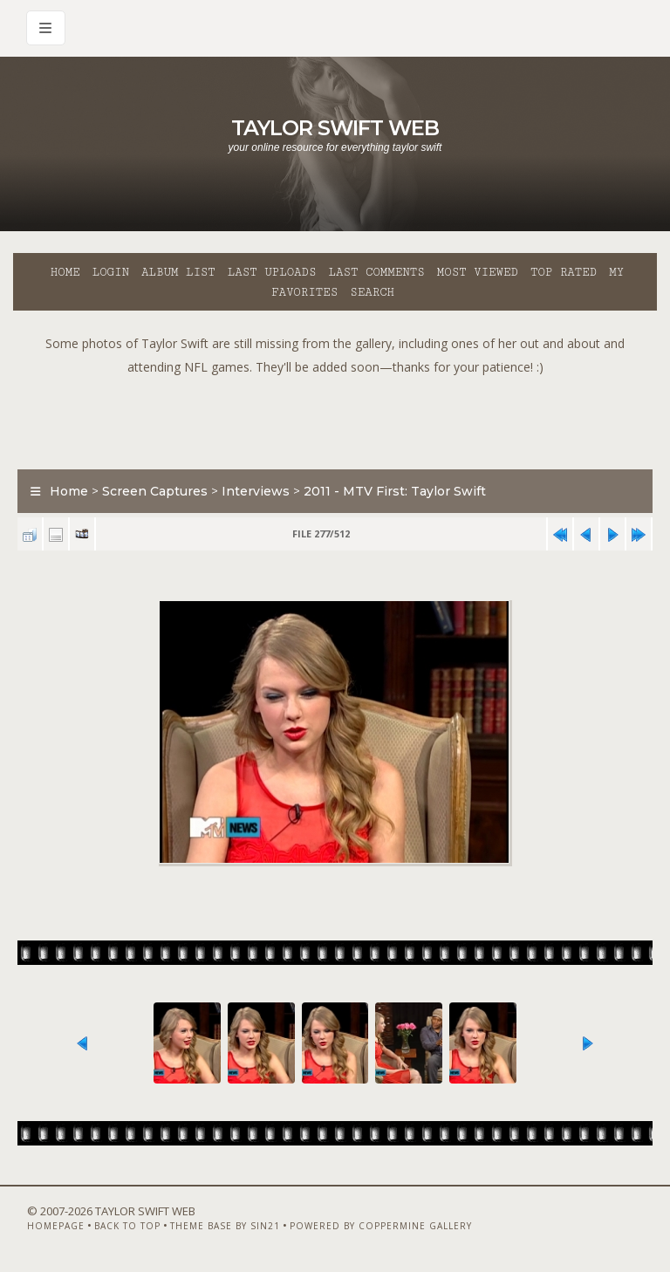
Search (372, 292)
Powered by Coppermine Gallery (381, 1226)
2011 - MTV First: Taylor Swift (395, 491)
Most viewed (477, 272)
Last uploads (272, 272)
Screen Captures (155, 491)
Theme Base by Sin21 (225, 1226)
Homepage (56, 1226)
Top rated (563, 272)
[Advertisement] (335, 418)
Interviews (256, 491)
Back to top (127, 1226)
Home (65, 272)
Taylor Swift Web (335, 127)
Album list (178, 272)
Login (110, 272)
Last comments (377, 272)
